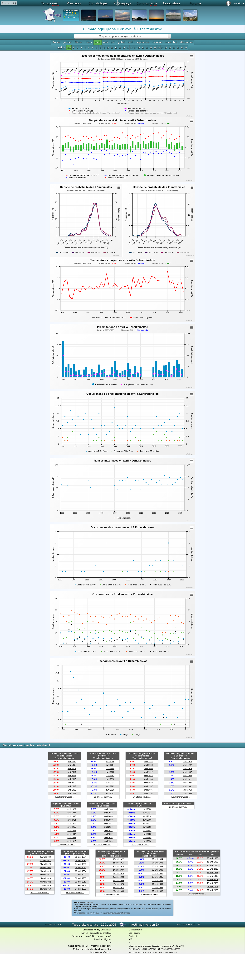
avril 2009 (72, 783)
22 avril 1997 (212, 872)
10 (108, 48)
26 (170, 48)
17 (135, 48)
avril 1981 (187, 786)
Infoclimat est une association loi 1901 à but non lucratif (153, 952)
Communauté (147, 4)
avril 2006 (110, 761)
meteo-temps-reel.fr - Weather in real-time (89, 945)
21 (151, 48)
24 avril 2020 (45, 878)
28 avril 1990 (212, 876)
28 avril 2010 (45, 889)
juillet (121, 42)
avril (97, 42)
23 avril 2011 (45, 875)
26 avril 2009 (118, 880)
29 (182, 48)
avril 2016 (147, 816)
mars (89, 42)
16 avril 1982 (212, 862)
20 (147, 48)
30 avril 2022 (45, 882)
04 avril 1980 (80, 864)
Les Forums (134, 932)
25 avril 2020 (45, 857)
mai (105, 42)
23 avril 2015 (45, 871)
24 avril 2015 (118, 863)
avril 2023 (110, 783)
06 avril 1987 (80, 860)
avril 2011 (72, 776)
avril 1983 (110, 772)
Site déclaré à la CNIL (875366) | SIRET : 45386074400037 (155, 949)
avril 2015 (72, 779)
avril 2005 (147, 827)
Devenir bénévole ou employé (96, 932)
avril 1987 (110, 776)
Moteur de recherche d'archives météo (92, 949)
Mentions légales (102, 939)
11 (112, 48)
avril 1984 (110, 765)
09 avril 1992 (157, 888)
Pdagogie (122, 2)
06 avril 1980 (80, 878)
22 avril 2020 (45, 885)
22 (155, 48)
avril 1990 (110, 779)
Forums (195, 3)
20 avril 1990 (212, 858)
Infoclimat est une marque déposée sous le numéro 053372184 (156, 946)
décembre (186, 42)
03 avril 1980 (157, 870)
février (79, 42)
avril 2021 (147, 823)
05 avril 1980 (80, 868)
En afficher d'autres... (64, 797)
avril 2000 (147, 820)
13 (120, 48)
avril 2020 (72, 761)
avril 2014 (72, 772)
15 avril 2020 (212, 883)
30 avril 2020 (118, 866)
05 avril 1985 (157, 877)
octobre (157, 42)
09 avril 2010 (80, 882)
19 (143, 48)
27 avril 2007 (118, 870)
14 (124, 48)
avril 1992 (148, 772)
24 (162, 48)
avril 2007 (72, 768)
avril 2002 (110, 793)
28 (178, 48)
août (130, 42)
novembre (171, 42)
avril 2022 (72, 793)
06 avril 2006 (157, 880)
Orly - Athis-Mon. (71, 10)
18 (139, 48)
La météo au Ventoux (101, 952)
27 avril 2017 (45, 860)
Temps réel (50, 4)
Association (171, 3)
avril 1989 (110, 786)
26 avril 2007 (212, 879)
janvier (68, 42)
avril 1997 (72, 765)
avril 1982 (72, 790)
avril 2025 (187, 783)
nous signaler (90, 913)
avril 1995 (187, 793)
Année (56, 42)
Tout (69, 48)
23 (158, 48)
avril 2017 (72, 786)
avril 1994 (148, 793)
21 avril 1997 (212, 887)
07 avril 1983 (157, 891)
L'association (135, 929)
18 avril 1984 (80, 871)
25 (166, 48)
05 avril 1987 (80, 885)
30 (186, 48)
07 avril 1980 (80, 875)
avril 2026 (148, 776)
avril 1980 (110, 768)
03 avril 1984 (80, 857)
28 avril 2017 (118, 888)
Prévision (74, 3)
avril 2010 (110, 790)
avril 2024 (147, 813)
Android (133, 936)
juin (113, 42)
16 (131, 48)
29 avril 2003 (45, 868)
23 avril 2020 (45, 864)
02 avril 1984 (157, 859)
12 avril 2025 (118, 884)
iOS (130, 939)
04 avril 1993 (80, 889)
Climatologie (98, 3)
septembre (142, 42)
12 (116, 48)
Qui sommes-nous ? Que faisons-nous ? (91, 936)
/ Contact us (97, 929)
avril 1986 (148, 790)
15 (128, 48)
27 (174, 48)
